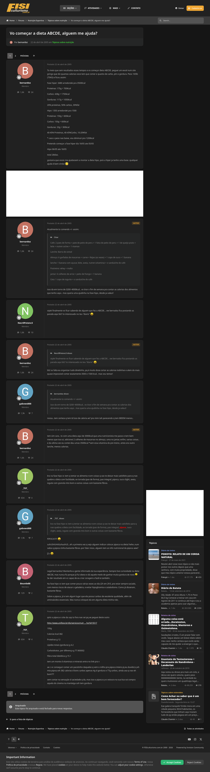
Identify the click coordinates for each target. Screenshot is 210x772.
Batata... (164, 591)
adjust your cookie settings (130, 764)
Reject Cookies (194, 762)
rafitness (165, 668)
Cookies (56, 747)
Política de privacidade (30, 747)
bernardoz (23, 42)
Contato (46, 747)
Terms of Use (140, 762)
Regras (39, 764)
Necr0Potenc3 (25, 322)
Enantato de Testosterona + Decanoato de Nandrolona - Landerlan (178, 662)
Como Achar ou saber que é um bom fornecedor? (180, 697)
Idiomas (12, 747)
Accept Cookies (172, 762)
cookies (61, 764)
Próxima (24, 56)
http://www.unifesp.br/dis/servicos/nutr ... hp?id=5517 (72, 623)
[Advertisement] (74, 194)
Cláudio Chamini (168, 648)
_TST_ (25, 488)
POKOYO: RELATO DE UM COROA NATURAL (180, 555)
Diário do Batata (171, 588)
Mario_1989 (166, 631)
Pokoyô (164, 560)
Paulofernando (167, 702)
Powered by (190, 747)
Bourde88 (25, 583)
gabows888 (25, 403)
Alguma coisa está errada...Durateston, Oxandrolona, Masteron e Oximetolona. (176, 623)
